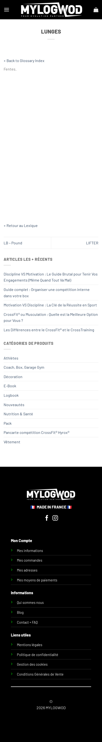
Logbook (11, 395)
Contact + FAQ (27, 622)
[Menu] (6, 9)
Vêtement (12, 441)
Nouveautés (14, 404)
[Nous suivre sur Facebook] (47, 518)
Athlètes (11, 358)
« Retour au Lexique (21, 225)
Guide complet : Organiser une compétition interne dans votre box (47, 292)
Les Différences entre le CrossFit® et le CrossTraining (49, 329)
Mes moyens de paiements (37, 580)
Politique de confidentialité (37, 655)
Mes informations (30, 551)
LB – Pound (13, 242)
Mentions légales (29, 645)
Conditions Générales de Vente (40, 674)
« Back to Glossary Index (24, 60)
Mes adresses (27, 570)
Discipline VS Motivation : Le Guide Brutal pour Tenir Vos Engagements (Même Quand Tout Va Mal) (51, 277)
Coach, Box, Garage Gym (24, 367)
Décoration (13, 376)
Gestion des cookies (32, 664)
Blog (20, 612)
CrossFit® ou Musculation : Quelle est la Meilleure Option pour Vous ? (51, 317)
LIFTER (92, 242)
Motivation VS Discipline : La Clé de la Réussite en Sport (50, 305)
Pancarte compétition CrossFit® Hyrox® (36, 432)
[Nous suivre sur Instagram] (55, 518)
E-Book (10, 385)
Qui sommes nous (30, 603)
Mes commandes (29, 560)
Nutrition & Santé (18, 413)
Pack (8, 423)
